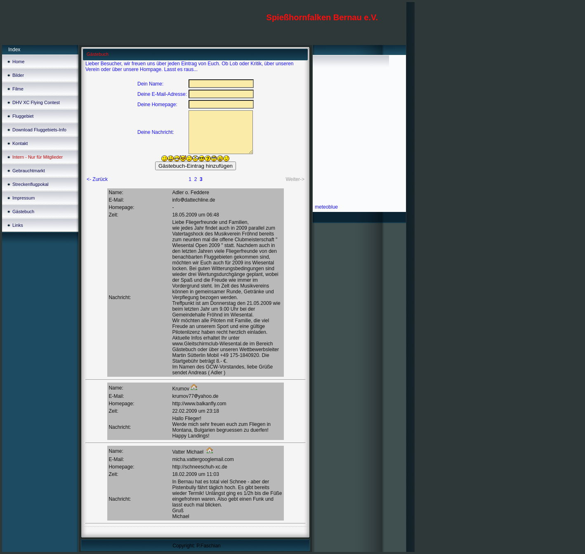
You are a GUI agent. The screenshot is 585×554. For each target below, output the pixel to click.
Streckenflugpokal (30, 184)
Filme (18, 88)
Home (18, 61)
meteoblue (326, 207)
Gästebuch (23, 211)
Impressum (23, 197)
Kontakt (20, 143)
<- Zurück (97, 179)
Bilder (18, 75)
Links (17, 225)
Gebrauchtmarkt (28, 170)
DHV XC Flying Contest (36, 102)
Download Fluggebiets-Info (39, 129)
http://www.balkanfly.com (199, 404)
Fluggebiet (22, 116)
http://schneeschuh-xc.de (199, 467)
